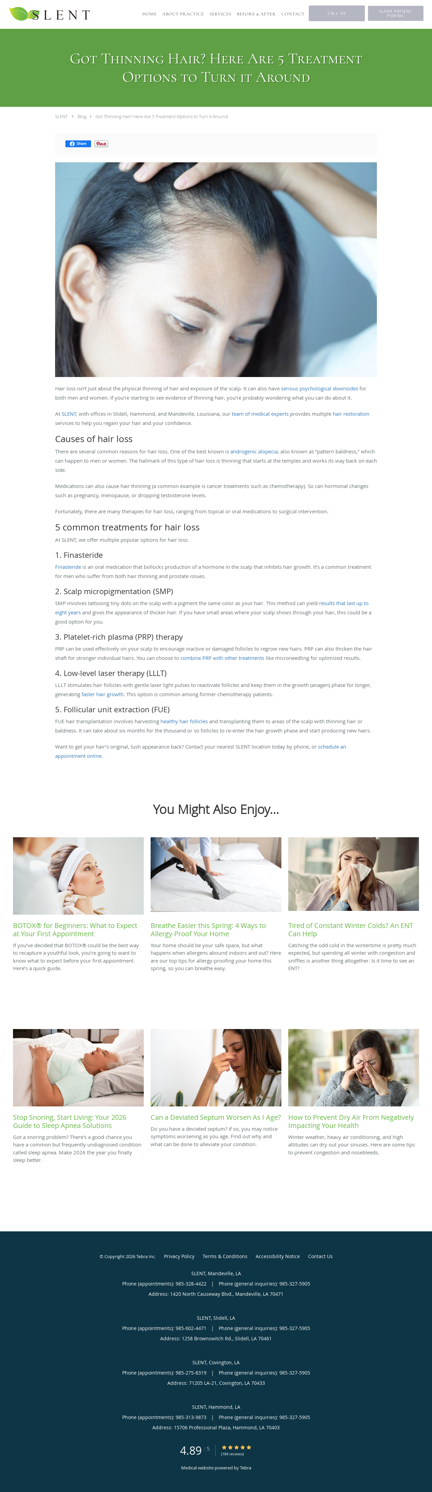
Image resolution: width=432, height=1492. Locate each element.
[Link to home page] (50, 14)
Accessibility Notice (278, 1256)
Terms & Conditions (225, 1256)
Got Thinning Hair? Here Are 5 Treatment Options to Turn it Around (162, 116)
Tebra (245, 1468)
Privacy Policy (179, 1256)
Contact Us (320, 1256)
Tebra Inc (145, 1256)
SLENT (61, 116)
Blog (82, 116)
